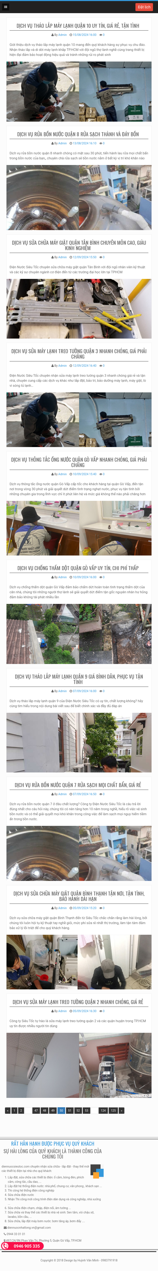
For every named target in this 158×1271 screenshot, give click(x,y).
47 (36, 1110)
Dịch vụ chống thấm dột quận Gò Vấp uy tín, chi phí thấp (78, 568)
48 (44, 1110)
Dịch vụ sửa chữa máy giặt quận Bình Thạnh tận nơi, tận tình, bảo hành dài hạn (78, 895)
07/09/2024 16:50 (85, 794)
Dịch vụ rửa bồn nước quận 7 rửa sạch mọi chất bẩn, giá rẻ (78, 785)
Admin (62, 35)
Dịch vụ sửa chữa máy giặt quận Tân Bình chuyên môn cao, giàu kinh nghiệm (79, 245)
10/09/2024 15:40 (85, 474)
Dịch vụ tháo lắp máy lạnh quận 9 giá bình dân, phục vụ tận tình (79, 679)
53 (86, 1110)
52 (78, 1110)
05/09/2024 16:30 (85, 1011)
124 (103, 1110)
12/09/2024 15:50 (85, 257)
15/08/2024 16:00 (85, 35)
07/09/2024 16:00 (85, 691)
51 (69, 1110)
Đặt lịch (144, 7)
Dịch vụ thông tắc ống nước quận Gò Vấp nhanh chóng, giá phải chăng (79, 462)
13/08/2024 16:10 (85, 143)
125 (113, 1110)
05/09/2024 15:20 (85, 908)
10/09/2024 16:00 (85, 577)
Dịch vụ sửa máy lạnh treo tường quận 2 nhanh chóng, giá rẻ (78, 1001)
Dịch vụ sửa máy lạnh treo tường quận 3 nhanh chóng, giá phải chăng (79, 353)
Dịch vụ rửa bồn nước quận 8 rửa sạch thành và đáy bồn (78, 134)
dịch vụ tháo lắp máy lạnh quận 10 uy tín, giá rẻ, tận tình (78, 25)
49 (53, 1110)
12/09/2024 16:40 (85, 365)
